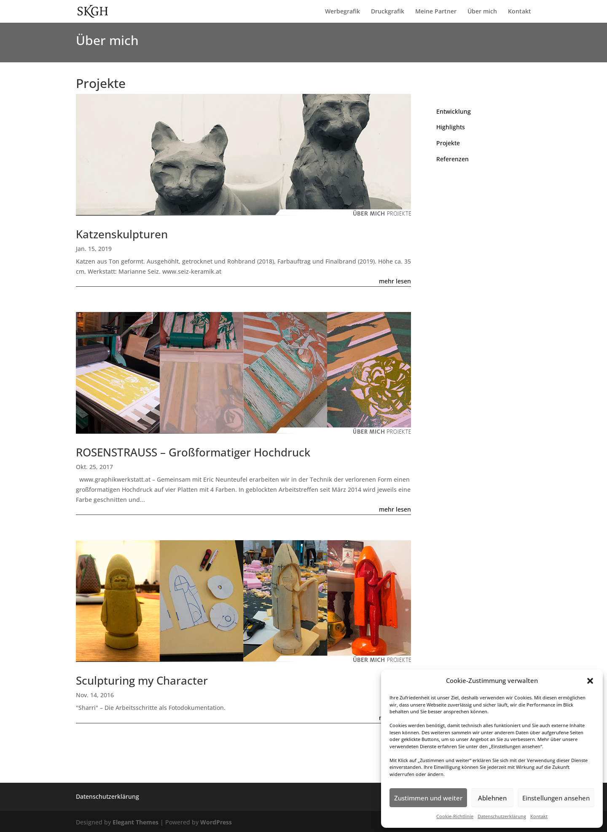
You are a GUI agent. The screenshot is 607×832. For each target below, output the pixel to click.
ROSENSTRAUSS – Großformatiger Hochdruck (193, 452)
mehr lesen (395, 281)
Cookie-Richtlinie (454, 816)
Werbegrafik (342, 11)
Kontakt (539, 816)
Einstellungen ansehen (556, 798)
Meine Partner (436, 11)
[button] (590, 681)
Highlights (450, 127)
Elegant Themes (135, 822)
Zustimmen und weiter (428, 798)
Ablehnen (492, 798)
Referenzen (452, 159)
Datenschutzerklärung (502, 816)
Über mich (482, 11)
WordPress (216, 822)
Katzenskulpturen (122, 234)
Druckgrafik (387, 11)
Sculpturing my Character (142, 680)
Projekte (448, 143)
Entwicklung (453, 111)
